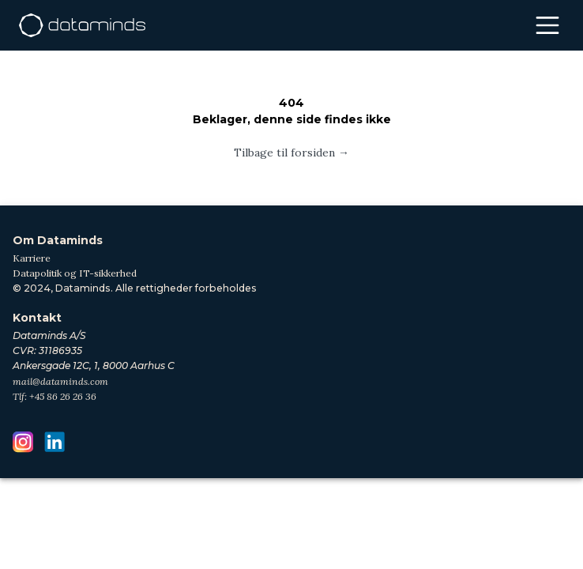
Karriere (32, 258)
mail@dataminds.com (60, 381)
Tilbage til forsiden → (291, 152)
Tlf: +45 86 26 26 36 (54, 396)
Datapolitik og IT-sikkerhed (75, 273)
